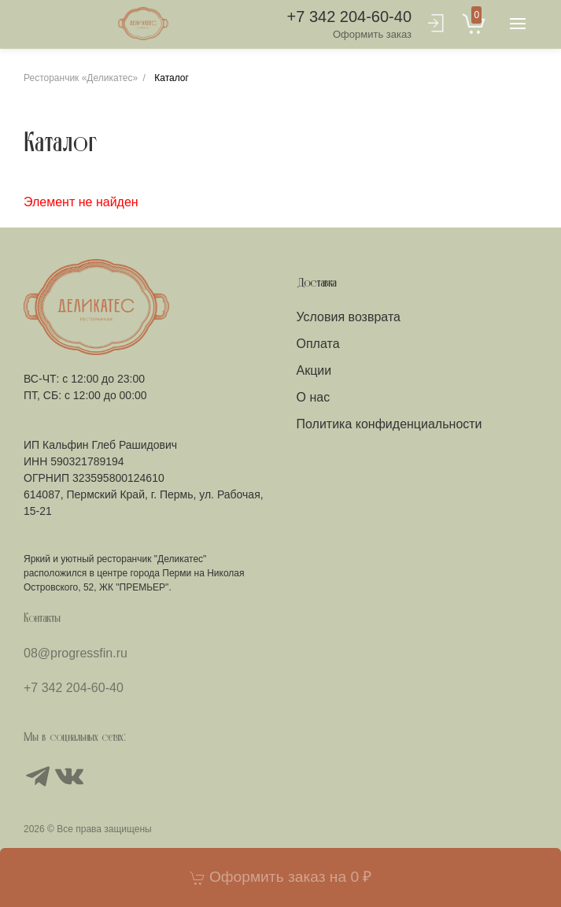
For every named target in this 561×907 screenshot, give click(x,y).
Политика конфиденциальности (389, 424)
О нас (313, 397)
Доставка (317, 283)
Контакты (42, 619)
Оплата (318, 343)
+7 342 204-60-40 (349, 25)
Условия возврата (348, 317)
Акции (314, 370)
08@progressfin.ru (75, 653)
